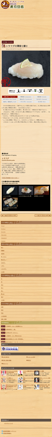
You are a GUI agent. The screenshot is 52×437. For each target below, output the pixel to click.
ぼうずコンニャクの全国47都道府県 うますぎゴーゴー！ (11, 386)
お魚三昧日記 (5, 357)
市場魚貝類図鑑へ (6, 433)
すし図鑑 (42, 371)
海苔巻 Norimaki (42, 97)
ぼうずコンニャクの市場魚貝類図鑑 (9, 349)
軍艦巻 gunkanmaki (26, 97)
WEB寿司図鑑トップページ (8, 431)
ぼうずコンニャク (8, 423)
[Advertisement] (26, 24)
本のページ (4, 363)
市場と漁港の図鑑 (6, 360)
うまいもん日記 (30, 357)
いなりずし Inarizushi (26, 102)
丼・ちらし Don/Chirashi (10, 99)
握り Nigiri (10, 97)
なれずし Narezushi (42, 99)
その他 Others (42, 102)
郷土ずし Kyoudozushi (26, 99)
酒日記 (28, 360)
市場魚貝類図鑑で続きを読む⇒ (10, 178)
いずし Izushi (10, 102)
